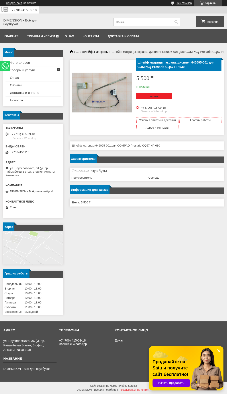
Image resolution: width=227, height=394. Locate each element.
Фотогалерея (20, 62)
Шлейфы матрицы (95, 52)
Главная (11, 36)
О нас (69, 36)
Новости (16, 100)
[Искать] (176, 22)
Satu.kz (132, 385)
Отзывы (16, 85)
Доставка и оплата (123, 36)
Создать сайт (14, 3)
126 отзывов (184, 3)
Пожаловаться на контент (134, 389)
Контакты (91, 36)
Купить (154, 96)
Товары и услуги (41, 36)
